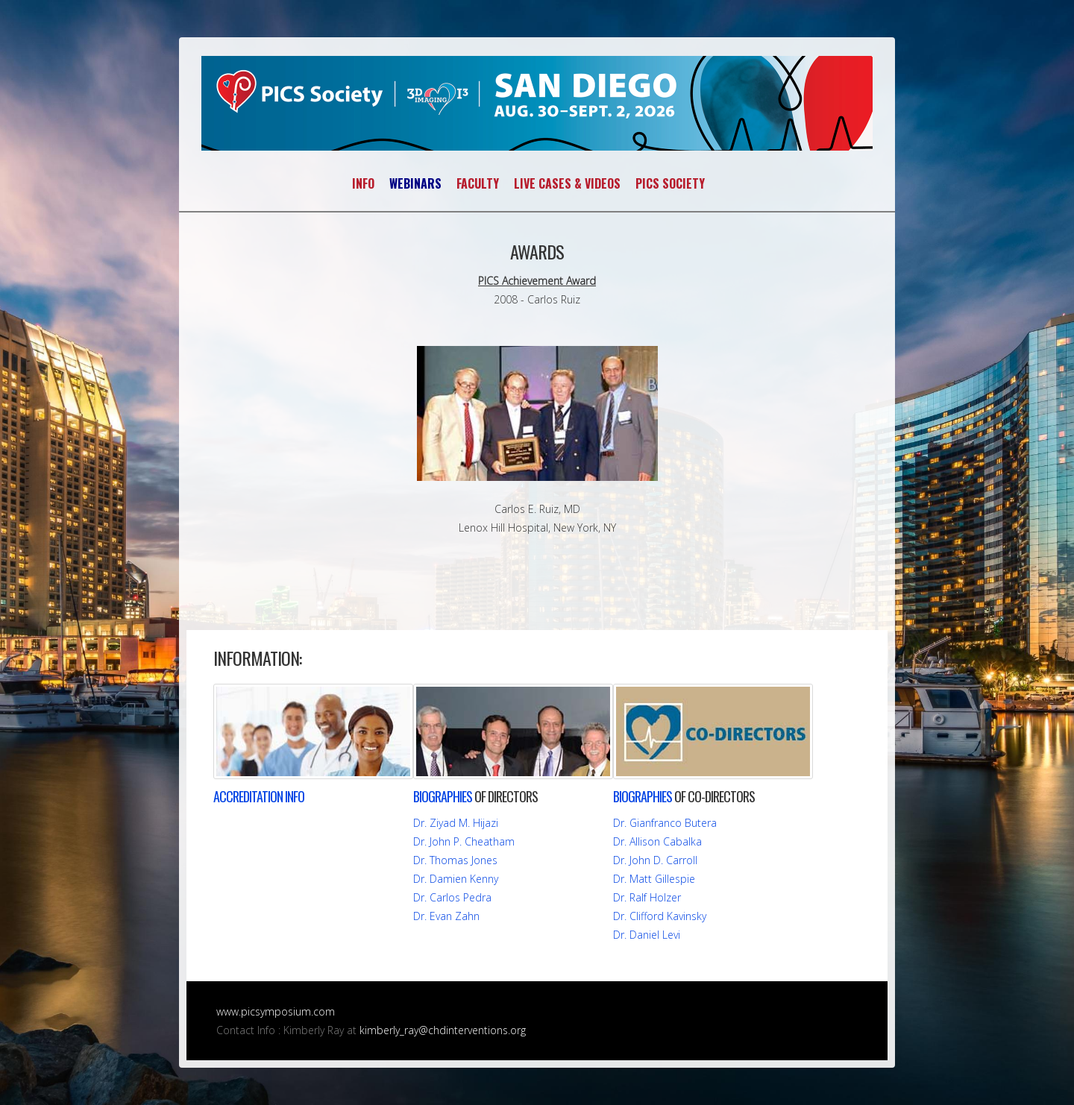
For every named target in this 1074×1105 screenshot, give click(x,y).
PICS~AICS (537, 103)
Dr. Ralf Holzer (647, 897)
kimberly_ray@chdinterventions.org (442, 1030)
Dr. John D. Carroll (655, 860)
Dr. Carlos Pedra (452, 897)
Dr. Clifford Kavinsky (659, 916)
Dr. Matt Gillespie (654, 879)
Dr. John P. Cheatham (464, 841)
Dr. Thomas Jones (455, 860)
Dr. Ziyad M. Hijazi (455, 823)
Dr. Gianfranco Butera (665, 823)
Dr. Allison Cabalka (657, 841)
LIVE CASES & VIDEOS (567, 183)
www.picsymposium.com (275, 1011)
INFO (363, 183)
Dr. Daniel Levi (646, 935)
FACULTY (477, 183)
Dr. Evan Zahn (446, 916)
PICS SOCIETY (670, 183)
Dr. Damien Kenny (455, 879)
